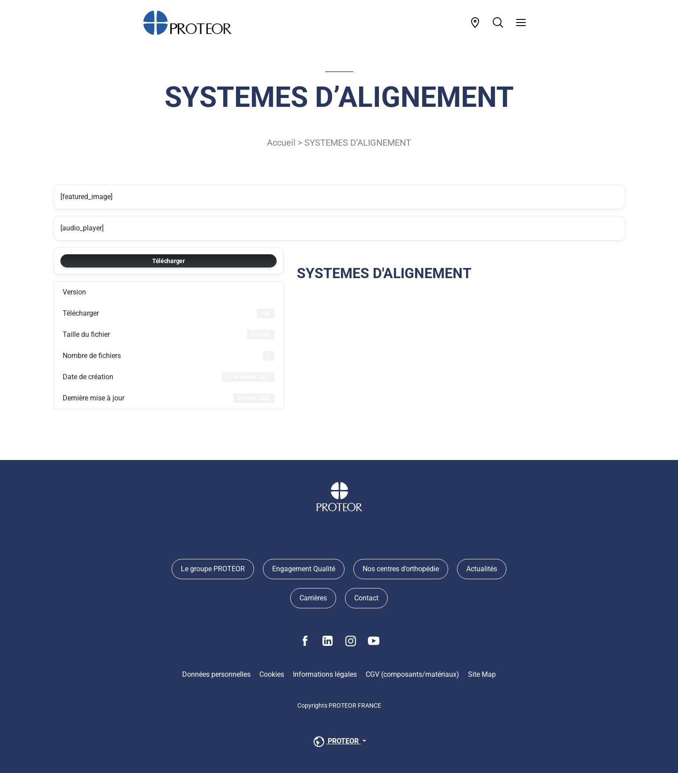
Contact (366, 598)
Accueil (281, 142)
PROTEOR (336, 742)
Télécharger (168, 260)
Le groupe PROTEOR (213, 569)
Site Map (482, 674)
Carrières (313, 598)
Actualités (481, 569)
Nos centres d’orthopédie (401, 569)
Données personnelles (216, 674)
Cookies (271, 674)
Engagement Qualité (303, 569)
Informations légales (325, 674)
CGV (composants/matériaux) (412, 674)
